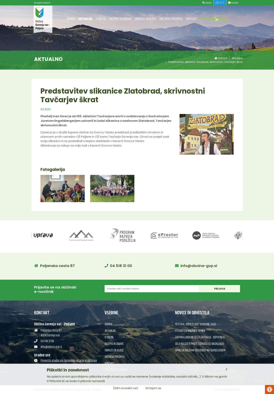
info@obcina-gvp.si (198, 265)
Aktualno (85, 19)
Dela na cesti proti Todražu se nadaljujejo (199, 343)
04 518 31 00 (121, 265)
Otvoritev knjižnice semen (190, 330)
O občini (101, 19)
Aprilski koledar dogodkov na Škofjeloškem (200, 350)
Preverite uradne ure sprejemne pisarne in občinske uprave (69, 363)
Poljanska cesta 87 (57, 265)
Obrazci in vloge (145, 19)
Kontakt (191, 19)
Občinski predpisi (171, 19)
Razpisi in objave (120, 19)
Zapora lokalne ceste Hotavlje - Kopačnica (200, 337)
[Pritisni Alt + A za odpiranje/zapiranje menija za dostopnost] (269, 389)
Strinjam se (153, 388)
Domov (71, 19)
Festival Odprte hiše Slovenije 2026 (195, 324)
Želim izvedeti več (125, 388)
